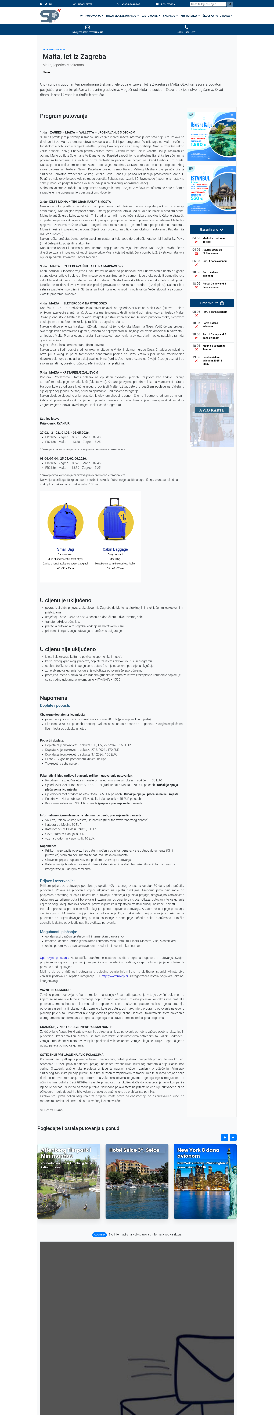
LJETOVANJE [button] (150, 15)
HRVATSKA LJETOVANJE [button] (121, 15)
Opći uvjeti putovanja (54, 958)
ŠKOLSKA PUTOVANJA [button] (216, 15)
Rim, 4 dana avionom (215, 261)
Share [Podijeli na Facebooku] (46, 72)
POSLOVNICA (165, 4)
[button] (224, 1137)
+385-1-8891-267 (128, 4)
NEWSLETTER (82, 4)
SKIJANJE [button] (169, 15)
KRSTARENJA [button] (189, 15)
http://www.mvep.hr (115, 976)
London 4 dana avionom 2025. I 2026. (212, 361)
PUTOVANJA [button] (93, 15)
